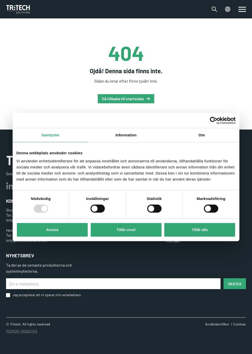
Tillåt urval (126, 229)
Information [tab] (126, 135)
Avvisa (52, 229)
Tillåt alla (200, 229)
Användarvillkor (217, 324)
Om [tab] (201, 135)
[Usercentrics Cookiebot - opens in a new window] (214, 120)
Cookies (239, 324)
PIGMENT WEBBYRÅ (21, 331)
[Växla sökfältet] (214, 9)
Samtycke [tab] (50, 135)
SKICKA (234, 283)
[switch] (242, 9)
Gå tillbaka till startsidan (123, 98)
